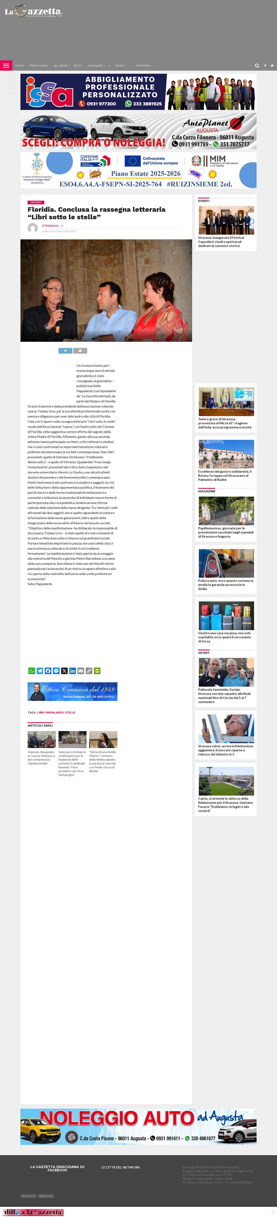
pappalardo (54, 712)
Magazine (95, 65)
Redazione (52, 225)
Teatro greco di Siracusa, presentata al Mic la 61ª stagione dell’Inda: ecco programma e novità (224, 423)
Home (19, 65)
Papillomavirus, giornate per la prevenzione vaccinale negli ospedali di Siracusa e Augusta (225, 532)
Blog (78, 65)
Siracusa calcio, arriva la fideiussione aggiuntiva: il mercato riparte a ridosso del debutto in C (225, 750)
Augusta (28, 1196)
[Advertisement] (171, 31)
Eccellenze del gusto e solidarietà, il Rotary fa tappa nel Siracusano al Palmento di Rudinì (224, 475)
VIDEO (119, 65)
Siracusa (46, 1196)
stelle (70, 712)
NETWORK (143, 65)
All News (61, 65)
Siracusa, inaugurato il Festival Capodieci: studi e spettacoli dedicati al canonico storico (221, 241)
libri (40, 712)
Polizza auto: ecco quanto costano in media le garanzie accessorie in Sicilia (225, 584)
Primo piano (38, 65)
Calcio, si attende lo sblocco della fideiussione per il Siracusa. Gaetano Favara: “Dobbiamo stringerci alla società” (225, 804)
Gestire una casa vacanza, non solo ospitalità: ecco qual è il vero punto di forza (224, 637)
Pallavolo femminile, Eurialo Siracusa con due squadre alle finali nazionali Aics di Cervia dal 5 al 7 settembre (224, 695)
